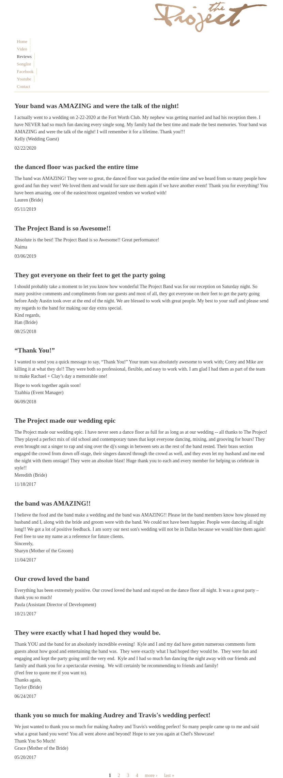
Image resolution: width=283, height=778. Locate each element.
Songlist (76, 41)
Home (22, 41)
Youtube (118, 41)
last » (169, 730)
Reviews (56, 41)
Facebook (97, 41)
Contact (137, 41)
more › (151, 730)
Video (38, 41)
